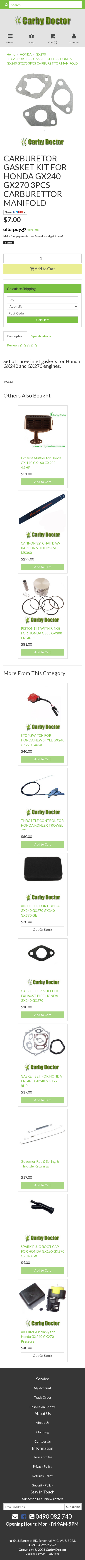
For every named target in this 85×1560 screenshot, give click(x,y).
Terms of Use (42, 1457)
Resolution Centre (42, 1407)
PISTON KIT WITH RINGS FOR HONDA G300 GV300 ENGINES (41, 633)
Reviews (22, 345)
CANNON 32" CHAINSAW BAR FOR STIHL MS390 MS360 (40, 548)
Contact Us (42, 1441)
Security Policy (42, 1485)
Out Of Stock (42, 929)
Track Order (42, 1397)
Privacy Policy (42, 1466)
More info (21, 229)
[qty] (42, 299)
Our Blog (42, 1432)
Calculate (43, 320)
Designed (32, 1553)
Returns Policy (42, 1476)
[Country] (42, 306)
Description (15, 336)
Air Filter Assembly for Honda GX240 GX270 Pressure (38, 1336)
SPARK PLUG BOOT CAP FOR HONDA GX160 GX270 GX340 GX (42, 1251)
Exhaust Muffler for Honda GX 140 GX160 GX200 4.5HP (41, 462)
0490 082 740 (50, 1516)
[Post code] (42, 313)
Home (11, 54)
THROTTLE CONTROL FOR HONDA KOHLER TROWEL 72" (42, 825)
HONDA (26, 54)
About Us (42, 1422)
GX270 (41, 54)
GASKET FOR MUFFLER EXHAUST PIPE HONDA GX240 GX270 (39, 995)
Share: (15, 212)
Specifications (41, 336)
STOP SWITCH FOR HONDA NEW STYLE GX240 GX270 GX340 (42, 740)
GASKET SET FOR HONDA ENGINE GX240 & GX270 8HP (41, 1081)
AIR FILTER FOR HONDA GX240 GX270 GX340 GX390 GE (40, 910)
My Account (42, 1388)
